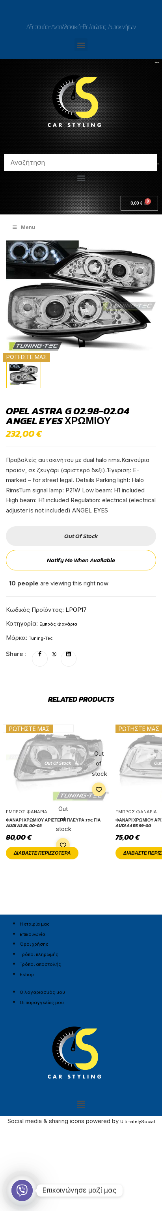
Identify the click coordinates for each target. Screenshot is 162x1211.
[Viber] (22, 1190)
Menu (23, 227)
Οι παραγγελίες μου (42, 1002)
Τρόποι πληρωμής (39, 954)
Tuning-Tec (41, 638)
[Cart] (139, 203)
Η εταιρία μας (35, 924)
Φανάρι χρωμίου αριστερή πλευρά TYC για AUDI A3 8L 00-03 (53, 823)
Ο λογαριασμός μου (42, 992)
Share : (16, 654)
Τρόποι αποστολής (40, 964)
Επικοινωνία (32, 934)
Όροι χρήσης (34, 944)
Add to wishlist (99, 789)
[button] (81, 44)
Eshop (27, 974)
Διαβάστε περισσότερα (42, 853)
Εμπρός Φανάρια (58, 624)
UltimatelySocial (137, 1121)
